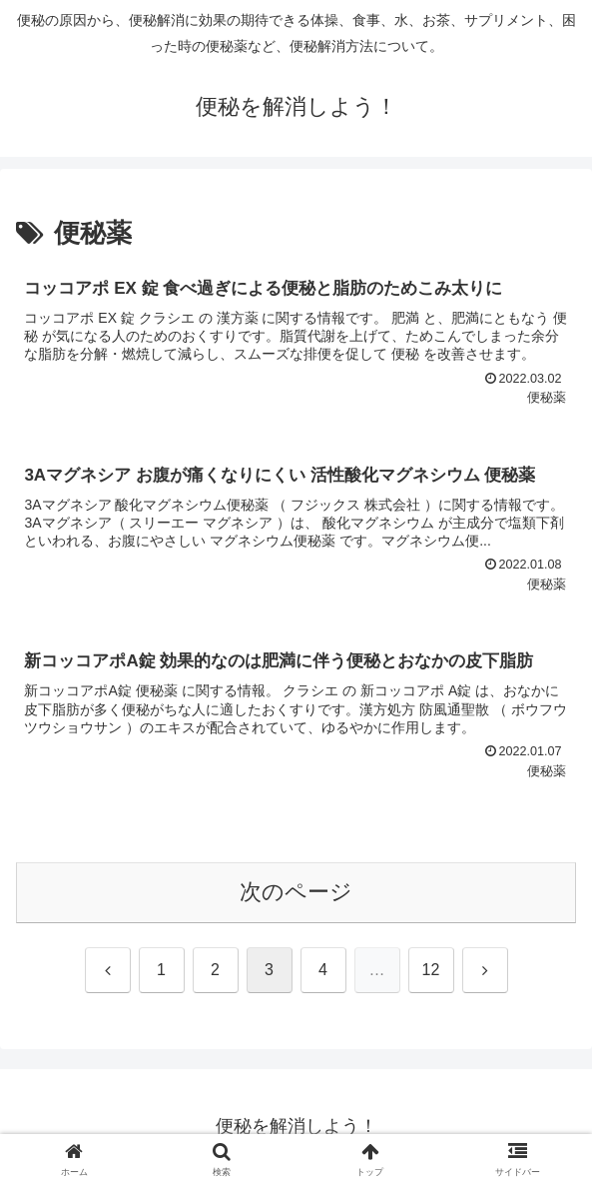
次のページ (296, 891)
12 (431, 969)
